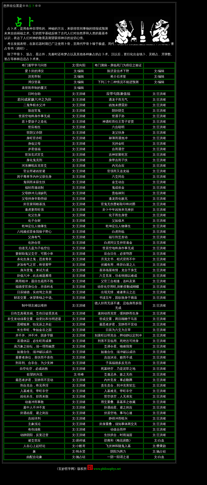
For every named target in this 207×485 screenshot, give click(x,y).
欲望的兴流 (34, 374)
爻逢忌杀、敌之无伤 (118, 374)
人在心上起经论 (34, 446)
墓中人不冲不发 (34, 407)
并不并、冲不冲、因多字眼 (34, 335)
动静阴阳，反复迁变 (34, 435)
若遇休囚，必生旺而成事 (34, 341)
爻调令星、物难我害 (118, 346)
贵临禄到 (118, 193)
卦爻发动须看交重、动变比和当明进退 (34, 319)
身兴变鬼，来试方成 (34, 270)
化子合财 (34, 220)
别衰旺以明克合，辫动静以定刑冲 (118, 335)
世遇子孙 (118, 116)
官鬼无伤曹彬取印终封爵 (118, 204)
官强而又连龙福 (118, 171)
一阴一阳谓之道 (118, 457)
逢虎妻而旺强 (34, 209)
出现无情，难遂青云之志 (118, 292)
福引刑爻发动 (118, 237)
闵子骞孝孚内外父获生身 (34, 176)
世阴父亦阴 (34, 132)
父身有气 (34, 237)
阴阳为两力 (118, 451)
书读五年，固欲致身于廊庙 (118, 297)
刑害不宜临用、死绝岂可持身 (118, 341)
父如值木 (118, 220)
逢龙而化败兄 (118, 198)
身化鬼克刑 (34, 160)
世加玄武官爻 (34, 154)
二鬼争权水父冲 (34, 105)
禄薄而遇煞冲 (118, 138)
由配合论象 (34, 457)
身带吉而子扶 (118, 160)
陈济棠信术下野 (118, 71)
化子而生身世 (118, 215)
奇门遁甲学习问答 (34, 65)
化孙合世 (34, 242)
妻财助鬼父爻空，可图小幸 (34, 253)
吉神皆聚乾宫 (118, 154)
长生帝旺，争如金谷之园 (34, 330)
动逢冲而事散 (34, 402)
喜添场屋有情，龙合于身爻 (118, 270)
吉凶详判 (34, 418)
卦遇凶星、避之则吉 (118, 407)
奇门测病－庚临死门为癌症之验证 (118, 65)
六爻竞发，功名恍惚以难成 (118, 275)
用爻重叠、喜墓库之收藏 (118, 402)
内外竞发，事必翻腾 (118, 380)
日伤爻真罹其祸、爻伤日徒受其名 (34, 313)
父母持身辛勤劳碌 (34, 198)
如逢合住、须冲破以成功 (34, 352)
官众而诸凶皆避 (34, 171)
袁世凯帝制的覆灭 (34, 88)
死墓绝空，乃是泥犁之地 (118, 368)
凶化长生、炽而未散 (34, 396)
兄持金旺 (118, 143)
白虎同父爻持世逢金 (118, 242)
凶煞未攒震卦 (118, 105)
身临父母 (34, 143)
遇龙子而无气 (118, 99)
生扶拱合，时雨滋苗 (118, 435)
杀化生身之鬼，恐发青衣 (34, 259)
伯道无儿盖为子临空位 (34, 248)
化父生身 (34, 215)
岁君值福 (34, 149)
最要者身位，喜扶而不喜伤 (34, 357)
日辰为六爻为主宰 (118, 330)
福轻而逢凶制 (34, 187)
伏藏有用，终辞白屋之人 (118, 264)
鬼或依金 (118, 187)
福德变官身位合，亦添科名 (34, 286)
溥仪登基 (34, 82)
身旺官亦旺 (34, 138)
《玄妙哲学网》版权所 (71, 469)
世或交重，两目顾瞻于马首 (118, 319)
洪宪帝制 (34, 76)
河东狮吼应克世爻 (34, 165)
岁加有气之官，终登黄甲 (34, 264)
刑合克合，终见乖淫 (34, 385)
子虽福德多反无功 (118, 363)
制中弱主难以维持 (34, 305)
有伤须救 (34, 429)
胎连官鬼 (34, 110)
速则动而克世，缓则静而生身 (118, 313)
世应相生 (34, 127)
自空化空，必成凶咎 (34, 368)
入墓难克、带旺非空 (34, 391)
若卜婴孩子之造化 (34, 121)
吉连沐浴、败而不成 (118, 357)
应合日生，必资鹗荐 (118, 253)
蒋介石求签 (118, 76)
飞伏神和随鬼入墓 (118, 446)
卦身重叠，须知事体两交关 (118, 424)
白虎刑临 (118, 231)
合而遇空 (118, 149)
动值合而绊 (118, 429)
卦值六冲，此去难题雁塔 (34, 275)
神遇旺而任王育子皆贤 (118, 121)
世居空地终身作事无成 (34, 116)
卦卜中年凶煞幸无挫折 (118, 209)
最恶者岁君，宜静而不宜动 (118, 324)
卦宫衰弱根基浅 (34, 204)
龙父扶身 (118, 132)
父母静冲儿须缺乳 (34, 193)
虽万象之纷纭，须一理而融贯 (34, 346)
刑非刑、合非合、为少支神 (34, 363)
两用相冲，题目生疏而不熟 (34, 281)
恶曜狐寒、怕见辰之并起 (34, 324)
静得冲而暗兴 (118, 418)
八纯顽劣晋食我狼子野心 (34, 231)
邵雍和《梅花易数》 (118, 440)
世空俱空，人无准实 (118, 396)
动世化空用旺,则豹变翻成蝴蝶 (118, 286)
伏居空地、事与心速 (118, 413)
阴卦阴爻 (118, 110)
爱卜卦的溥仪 (34, 71)
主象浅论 (34, 424)
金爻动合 (118, 182)
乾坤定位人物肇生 (34, 226)
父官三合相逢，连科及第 (118, 281)
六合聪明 (118, 127)
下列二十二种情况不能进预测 (118, 82)
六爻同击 (118, 176)
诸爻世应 (34, 440)
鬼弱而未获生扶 (34, 182)
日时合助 (34, 94)
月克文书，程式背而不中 (118, 259)
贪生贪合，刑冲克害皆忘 (118, 385)
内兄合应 (118, 165)
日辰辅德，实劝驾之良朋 (34, 292)
